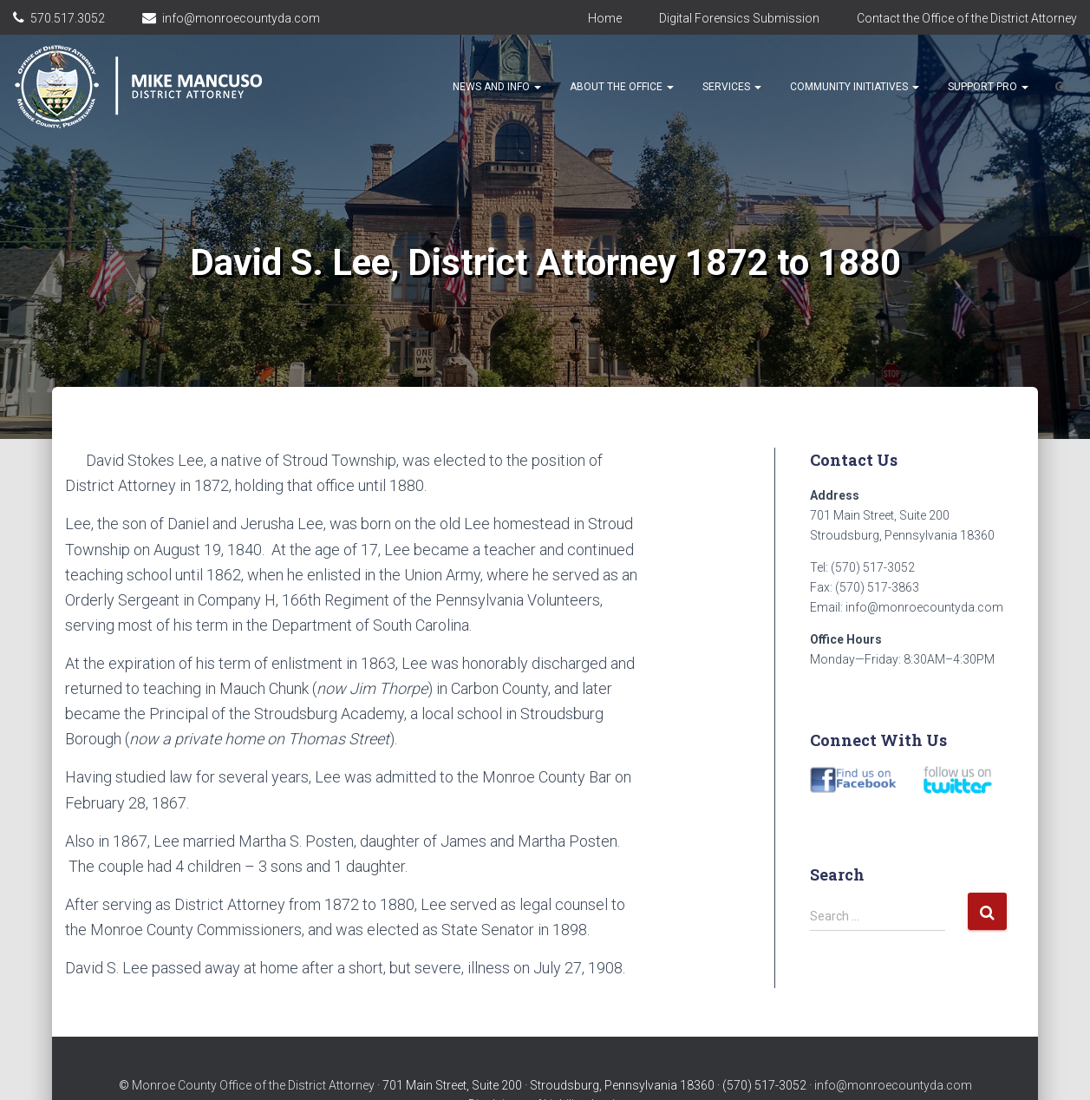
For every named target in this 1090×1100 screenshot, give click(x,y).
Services (731, 87)
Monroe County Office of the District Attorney (253, 1050)
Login (606, 1070)
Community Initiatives (854, 87)
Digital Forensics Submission (739, 18)
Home (605, 18)
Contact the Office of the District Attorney (967, 18)
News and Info (497, 87)
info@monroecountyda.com (241, 18)
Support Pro (988, 87)
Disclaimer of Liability (526, 1070)
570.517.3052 (67, 18)
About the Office (622, 87)
